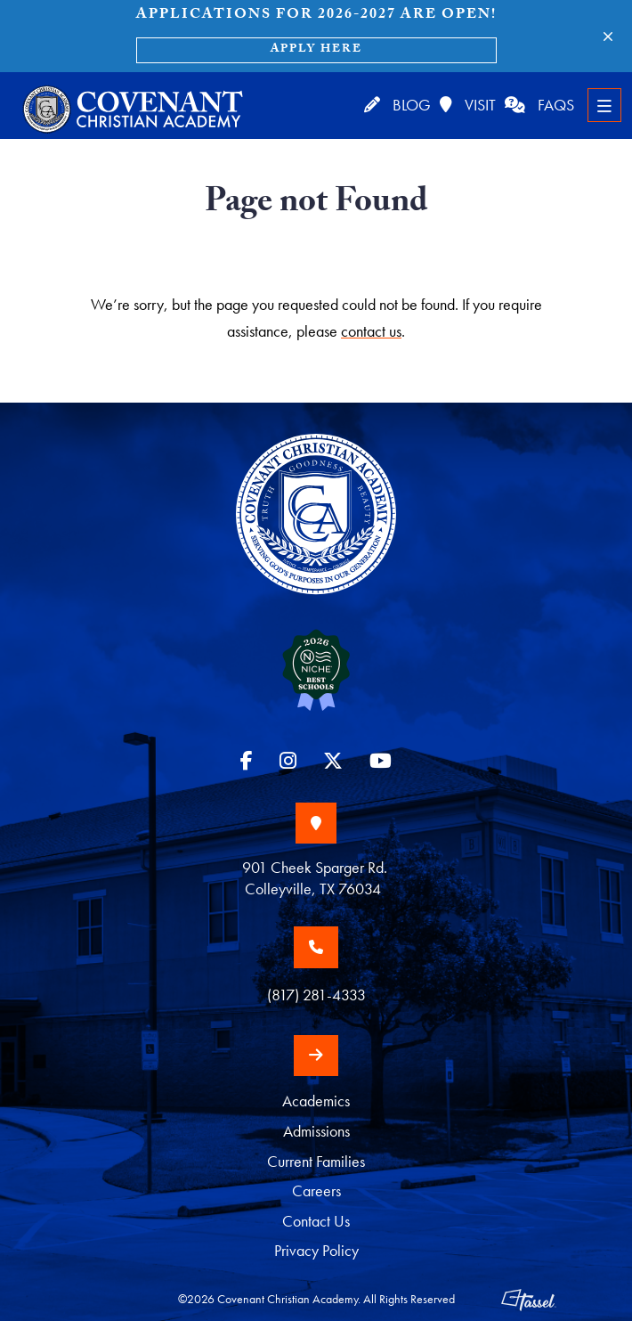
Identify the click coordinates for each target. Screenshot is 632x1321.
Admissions (316, 1131)
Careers (316, 1191)
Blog (397, 104)
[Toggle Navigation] (604, 105)
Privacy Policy (316, 1250)
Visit (468, 104)
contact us (371, 331)
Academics (316, 1101)
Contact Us (316, 1221)
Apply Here (316, 50)
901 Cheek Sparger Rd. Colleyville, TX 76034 (316, 878)
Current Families (316, 1161)
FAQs (539, 104)
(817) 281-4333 (316, 994)
